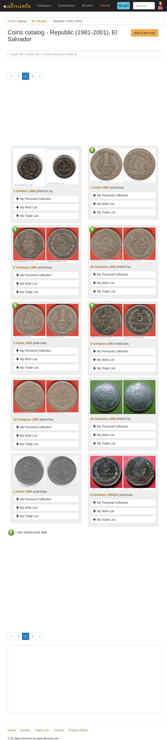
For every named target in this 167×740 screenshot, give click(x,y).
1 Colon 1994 (22, 491)
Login (123, 5)
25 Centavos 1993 (103, 419)
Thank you (42, 730)
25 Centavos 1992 (103, 267)
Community (67, 5)
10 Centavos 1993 (26, 419)
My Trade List (27, 216)
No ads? (87, 5)
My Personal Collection (33, 199)
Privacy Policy (78, 730)
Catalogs (44, 5)
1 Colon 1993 (22, 343)
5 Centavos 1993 (102, 343)
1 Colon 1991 (99, 187)
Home (12, 730)
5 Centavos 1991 (25, 267)
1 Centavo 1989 (24, 191)
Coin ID (105, 5)
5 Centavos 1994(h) (104, 495)
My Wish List (26, 207)
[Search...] (144, 5)
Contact (59, 730)
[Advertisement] (85, 115)
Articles (25, 730)
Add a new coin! (144, 33)
